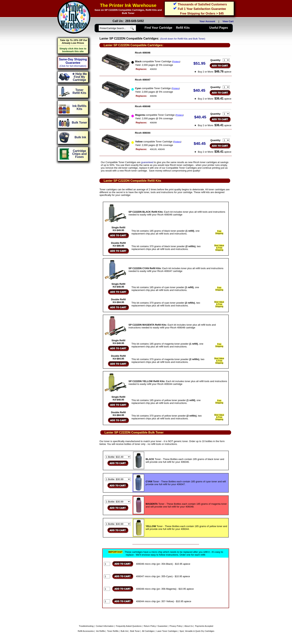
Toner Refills (112, 631)
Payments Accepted (204, 626)
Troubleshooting (86, 626)
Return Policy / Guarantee (155, 626)
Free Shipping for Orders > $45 (202, 13)
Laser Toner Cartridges (166, 631)
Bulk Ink (124, 631)
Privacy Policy (175, 626)
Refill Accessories (86, 631)
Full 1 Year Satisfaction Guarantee (202, 8)
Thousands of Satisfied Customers (202, 4)
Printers (176, 61)
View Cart (229, 21)
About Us (188, 626)
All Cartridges (148, 631)
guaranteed (147, 162)
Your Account (207, 21)
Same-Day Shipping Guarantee (73, 61)
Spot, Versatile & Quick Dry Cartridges (197, 631)
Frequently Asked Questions (129, 626)
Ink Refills (100, 631)
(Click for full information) (73, 65)
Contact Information (105, 626)
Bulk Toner (135, 631)
